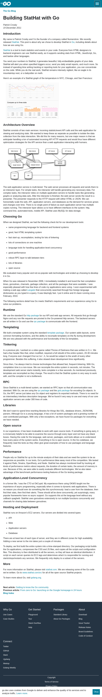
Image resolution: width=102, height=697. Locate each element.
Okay (96, 692)
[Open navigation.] (97, 3)
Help (30, 627)
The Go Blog (9, 11)
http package (33, 315)
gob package (64, 390)
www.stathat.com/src (32, 572)
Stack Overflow (34, 623)
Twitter (6, 646)
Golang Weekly (9, 668)
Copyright (52, 677)
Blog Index (8, 593)
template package (55, 333)
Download (83, 615)
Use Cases (7, 615)
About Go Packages (62, 619)
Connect (7, 641)
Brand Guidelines (86, 632)
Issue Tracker (84, 623)
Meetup (6, 663)
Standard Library (60, 615)
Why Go (7, 609)
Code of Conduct (86, 636)
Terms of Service (51, 682)
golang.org (36, 577)
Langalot (31, 290)
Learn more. (22, 693)
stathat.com (51, 569)
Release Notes (85, 627)
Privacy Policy (51, 686)
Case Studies (8, 619)
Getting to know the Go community (32, 587)
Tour (30, 619)
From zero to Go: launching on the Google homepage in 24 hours (51, 590)
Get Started (34, 609)
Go (73, 42)
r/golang (6, 659)
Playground (33, 615)
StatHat (15, 42)
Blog (80, 619)
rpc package (39, 321)
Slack (5, 655)
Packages (59, 609)
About (82, 609)
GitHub (6, 651)
